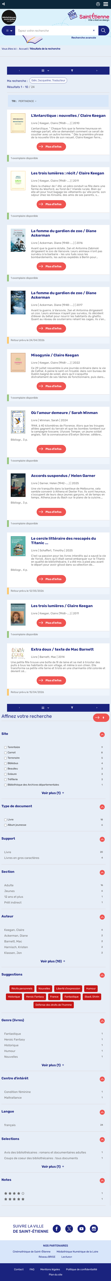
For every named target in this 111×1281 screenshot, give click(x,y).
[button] (4, 4)
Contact (18, 1269)
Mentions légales (50, 1269)
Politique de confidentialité (81, 1269)
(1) (53, 793)
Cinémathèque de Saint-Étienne (32, 1251)
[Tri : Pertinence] (28, 101)
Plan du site (55, 1274)
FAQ (32, 1269)
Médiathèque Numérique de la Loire (77, 1251)
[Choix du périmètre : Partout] (8, 30)
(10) (54, 961)
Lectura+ (66, 1256)
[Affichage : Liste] (46, 71)
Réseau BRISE (47, 1256)
